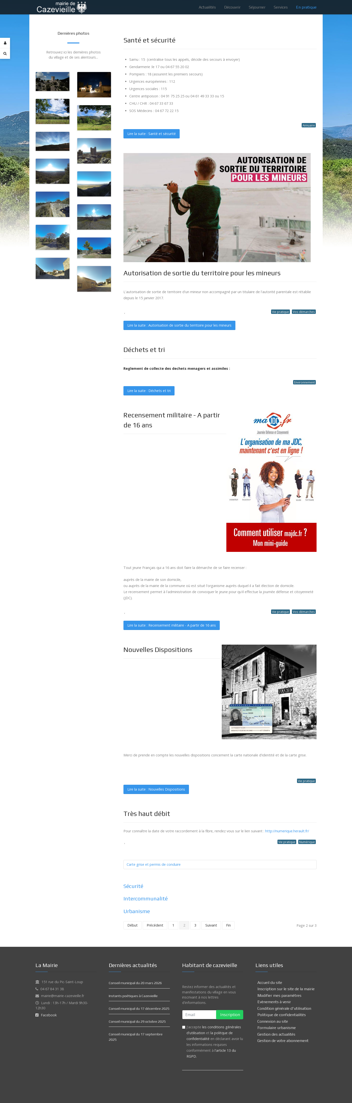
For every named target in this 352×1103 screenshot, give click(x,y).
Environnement (304, 382)
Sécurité (133, 886)
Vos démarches (304, 312)
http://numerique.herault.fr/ (287, 831)
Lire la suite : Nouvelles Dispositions (156, 789)
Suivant (211, 925)
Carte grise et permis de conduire (154, 864)
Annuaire (309, 125)
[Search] (5, 53)
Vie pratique (280, 312)
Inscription (229, 1014)
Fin (228, 925)
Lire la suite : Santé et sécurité (151, 133)
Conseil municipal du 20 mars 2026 (135, 983)
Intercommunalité (145, 899)
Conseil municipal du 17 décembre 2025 (139, 1008)
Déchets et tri (144, 349)
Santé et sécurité (149, 40)
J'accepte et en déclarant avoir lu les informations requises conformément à (215, 1042)
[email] (212, 1014)
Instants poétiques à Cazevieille (133, 996)
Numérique (307, 842)
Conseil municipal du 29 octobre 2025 (137, 1021)
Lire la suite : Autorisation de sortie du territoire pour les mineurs (179, 325)
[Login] (5, 43)
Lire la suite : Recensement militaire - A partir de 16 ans (171, 625)
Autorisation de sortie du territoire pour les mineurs (202, 273)
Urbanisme (136, 911)
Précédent (155, 925)
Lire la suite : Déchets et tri (149, 390)
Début (132, 925)
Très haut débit (146, 813)
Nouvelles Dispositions (157, 649)
